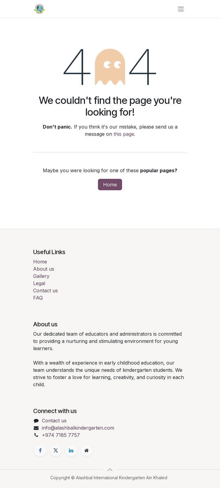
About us (43, 269)
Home (110, 185)
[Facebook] (40, 450)
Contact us (45, 291)
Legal (39, 283)
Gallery (41, 276)
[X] (56, 450)
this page (124, 134)
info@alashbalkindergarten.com (78, 428)
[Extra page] (86, 450)
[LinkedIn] (71, 450)
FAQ (38, 298)
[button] (110, 469)
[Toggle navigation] (181, 8)
